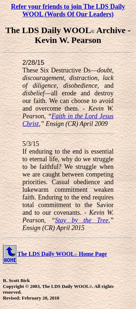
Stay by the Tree (81, 220)
